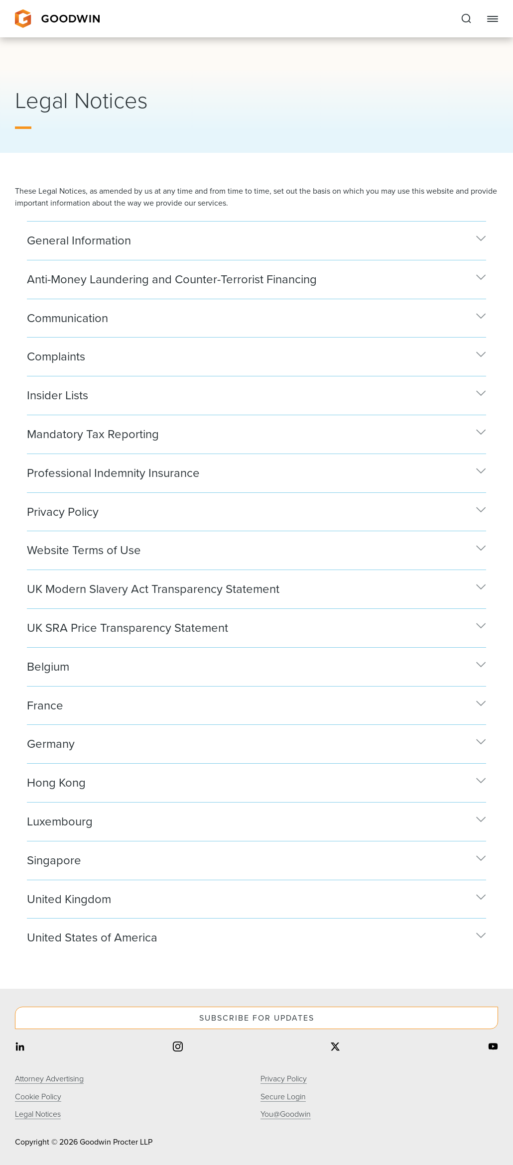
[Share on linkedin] (20, 1047)
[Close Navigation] (492, 18)
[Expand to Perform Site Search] (466, 19)
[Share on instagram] (178, 1047)
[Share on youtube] (493, 1047)
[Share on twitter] (335, 1047)
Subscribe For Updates (256, 1018)
